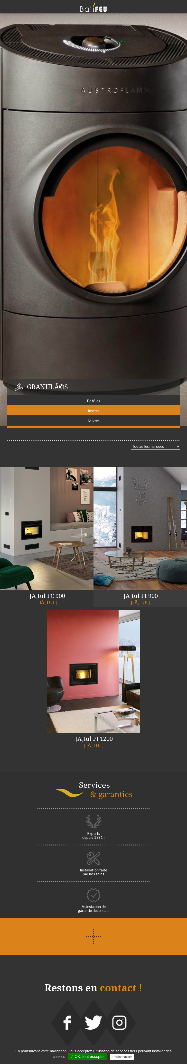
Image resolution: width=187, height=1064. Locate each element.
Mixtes (94, 420)
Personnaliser (122, 1057)
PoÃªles (93, 400)
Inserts (93, 410)
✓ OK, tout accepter (87, 1056)
